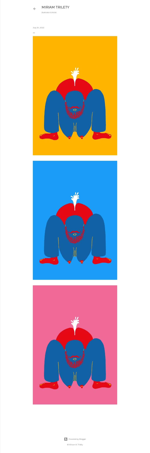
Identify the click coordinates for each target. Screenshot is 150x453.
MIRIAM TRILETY (55, 7)
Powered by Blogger (75, 439)
